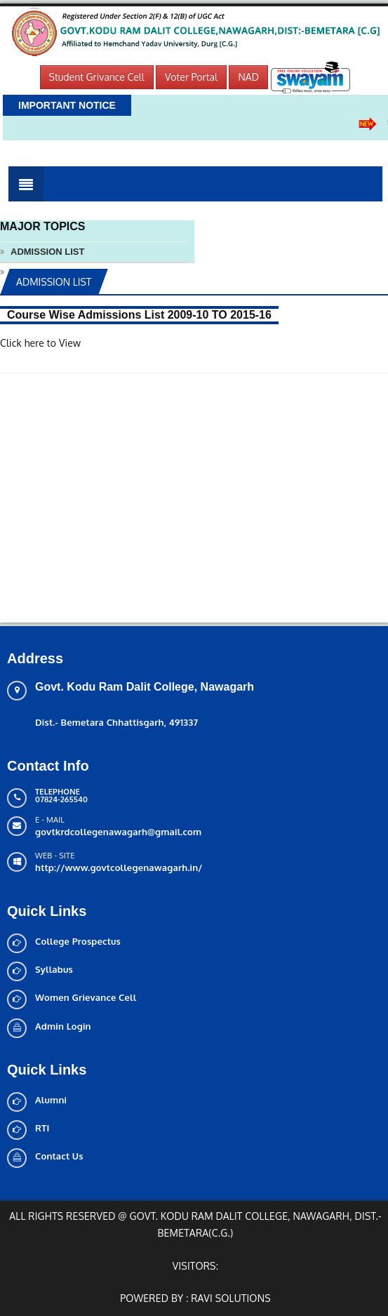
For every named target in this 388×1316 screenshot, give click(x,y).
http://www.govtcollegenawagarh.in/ (119, 867)
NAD (248, 77)
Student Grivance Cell (97, 77)
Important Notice (67, 105)
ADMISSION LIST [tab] (53, 282)
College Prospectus (78, 941)
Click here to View (40, 343)
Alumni (51, 1099)
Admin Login (63, 1026)
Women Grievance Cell (85, 997)
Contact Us (59, 1156)
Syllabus (54, 969)
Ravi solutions (231, 1298)
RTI (42, 1128)
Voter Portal (191, 77)
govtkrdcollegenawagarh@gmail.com (118, 831)
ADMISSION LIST (47, 251)
